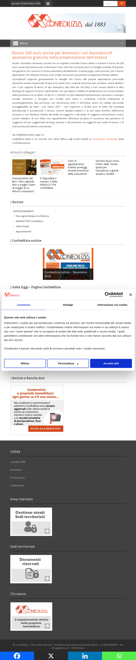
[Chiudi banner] (130, 294)
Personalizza (68, 363)
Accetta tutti (111, 363)
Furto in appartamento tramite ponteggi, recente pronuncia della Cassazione (78, 167)
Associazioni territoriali (104, 139)
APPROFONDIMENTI (23, 211)
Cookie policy (17, 485)
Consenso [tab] (23, 304)
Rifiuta (25, 363)
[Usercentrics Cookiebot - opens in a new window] (107, 294)
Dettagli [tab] (68, 304)
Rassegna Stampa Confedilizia (32, 216)
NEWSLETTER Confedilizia (29, 221)
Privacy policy (17, 477)
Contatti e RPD (18, 462)
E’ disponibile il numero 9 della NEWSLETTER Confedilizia (48, 183)
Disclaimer (15, 469)
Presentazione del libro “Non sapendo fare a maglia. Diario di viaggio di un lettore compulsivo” (23, 185)
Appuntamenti (23, 231)
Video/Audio (22, 226)
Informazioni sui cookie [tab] (112, 304)
